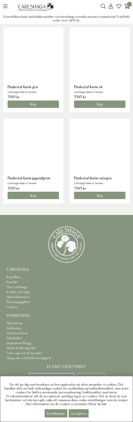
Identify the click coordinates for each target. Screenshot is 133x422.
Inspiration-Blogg (18, 343)
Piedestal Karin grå (23, 87)
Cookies (12, 307)
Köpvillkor (13, 277)
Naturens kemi (16, 333)
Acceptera (78, 413)
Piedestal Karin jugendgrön (29, 178)
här (104, 404)
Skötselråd (14, 323)
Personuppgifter (18, 302)
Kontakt (12, 282)
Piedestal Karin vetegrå (93, 178)
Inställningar (56, 413)
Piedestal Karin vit (88, 87)
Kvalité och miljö (18, 292)
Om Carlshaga (16, 287)
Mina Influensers (18, 297)
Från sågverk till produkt (24, 353)
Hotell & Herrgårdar (21, 348)
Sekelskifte (14, 338)
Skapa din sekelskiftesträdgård (28, 358)
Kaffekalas (13, 328)
